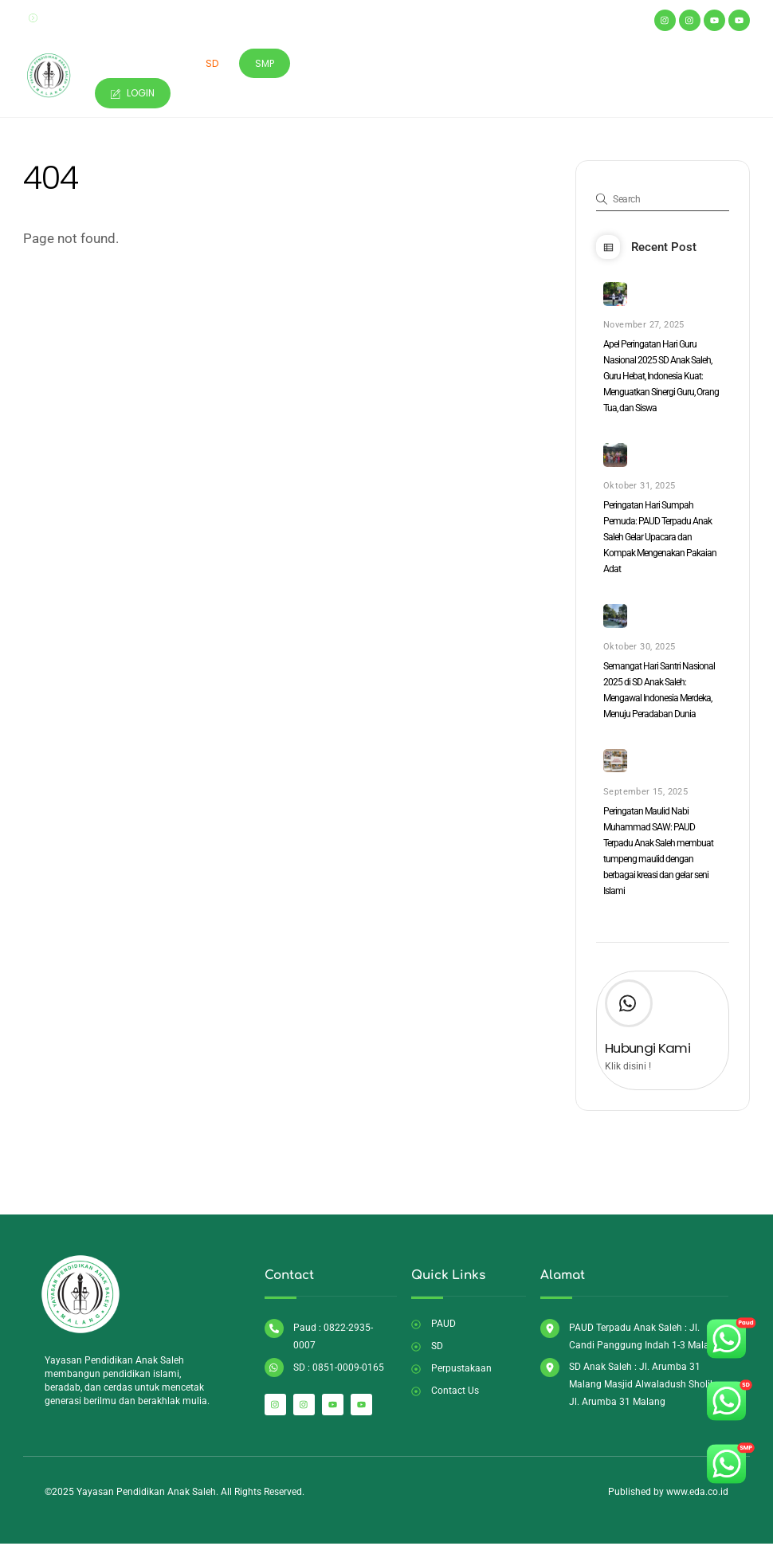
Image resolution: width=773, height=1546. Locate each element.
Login (135, 93)
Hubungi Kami (647, 1052)
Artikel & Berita (564, 64)
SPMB (485, 64)
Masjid (330, 64)
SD (213, 64)
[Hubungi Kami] (629, 1010)
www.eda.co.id (697, 1496)
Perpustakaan (410, 64)
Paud (168, 64)
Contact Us (662, 64)
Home (116, 64)
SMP (267, 64)
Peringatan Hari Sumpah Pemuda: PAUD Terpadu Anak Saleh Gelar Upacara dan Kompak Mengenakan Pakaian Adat (659, 540)
